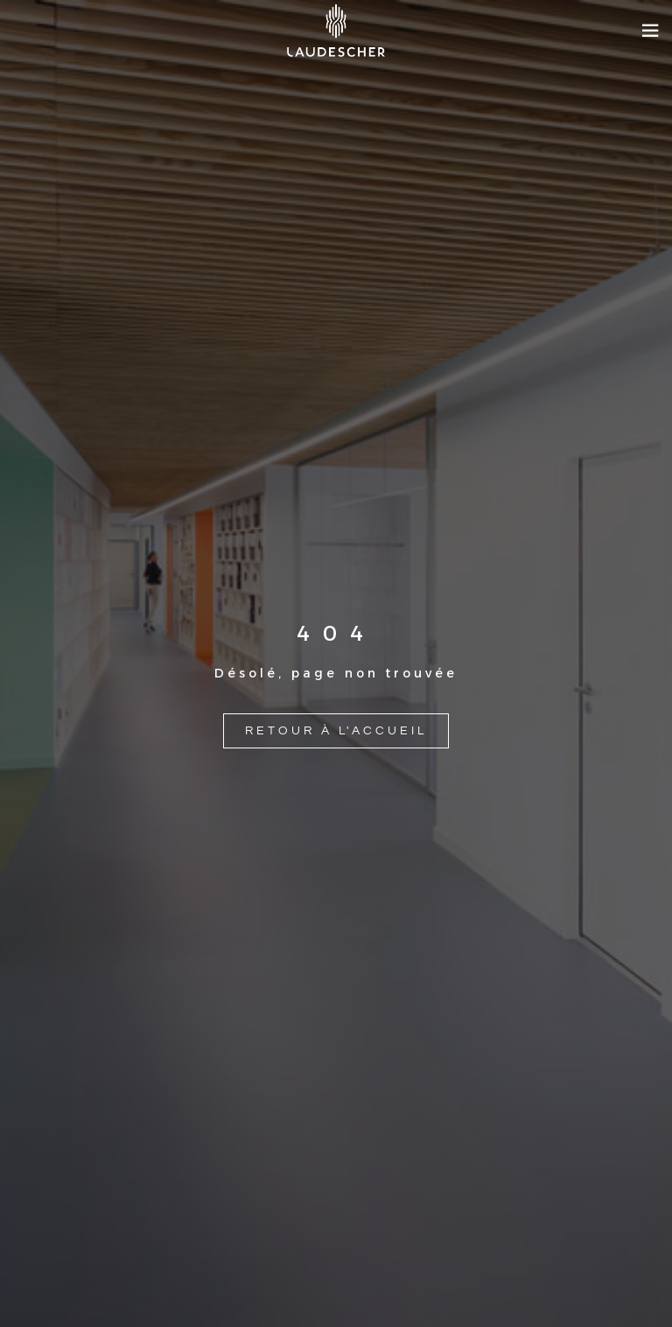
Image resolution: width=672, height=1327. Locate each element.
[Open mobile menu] (650, 30)
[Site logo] (336, 30)
